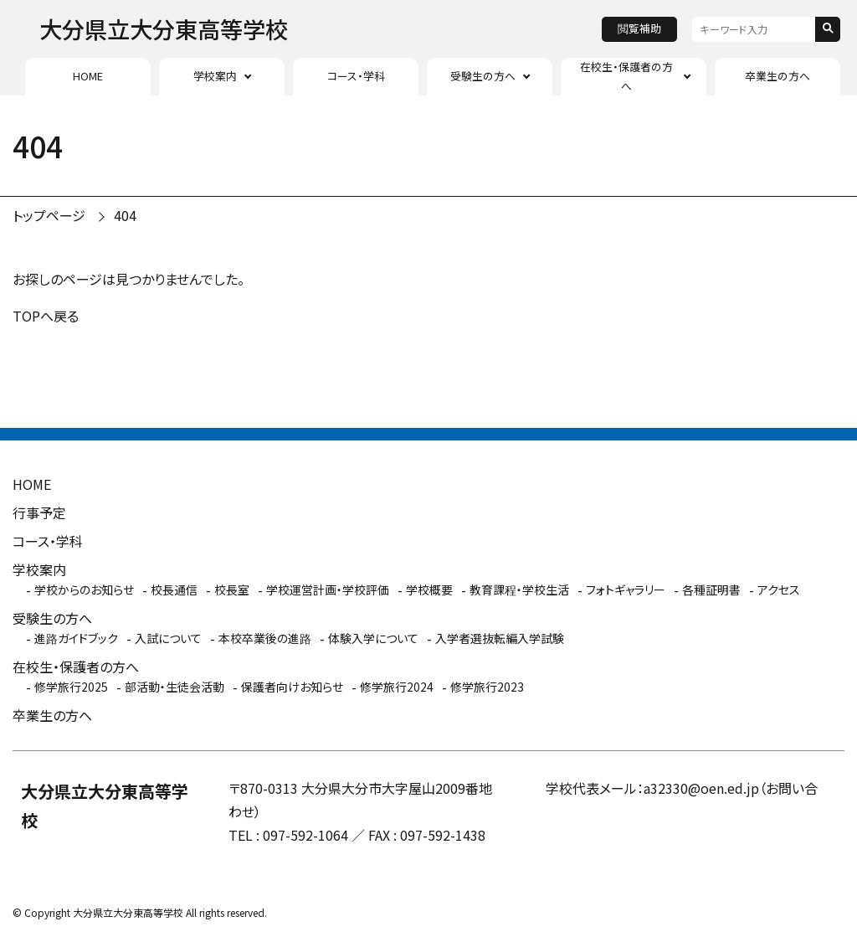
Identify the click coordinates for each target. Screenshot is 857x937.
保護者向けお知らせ (292, 686)
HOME (88, 76)
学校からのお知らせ (84, 589)
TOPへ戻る (46, 316)
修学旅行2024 (397, 686)
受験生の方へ (483, 76)
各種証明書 (711, 589)
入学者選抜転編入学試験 (499, 638)
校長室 (231, 589)
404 (125, 215)
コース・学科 (356, 76)
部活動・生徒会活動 (174, 686)
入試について (168, 638)
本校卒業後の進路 (264, 638)
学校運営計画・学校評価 (327, 589)
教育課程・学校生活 (519, 589)
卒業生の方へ (777, 76)
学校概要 (429, 589)
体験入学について (373, 638)
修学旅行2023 (487, 686)
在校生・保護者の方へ (626, 76)
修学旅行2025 (71, 686)
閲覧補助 (639, 28)
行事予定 (39, 512)
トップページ (49, 215)
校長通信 (174, 589)
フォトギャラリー (625, 589)
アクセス (778, 589)
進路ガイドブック (76, 638)
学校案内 (215, 76)
